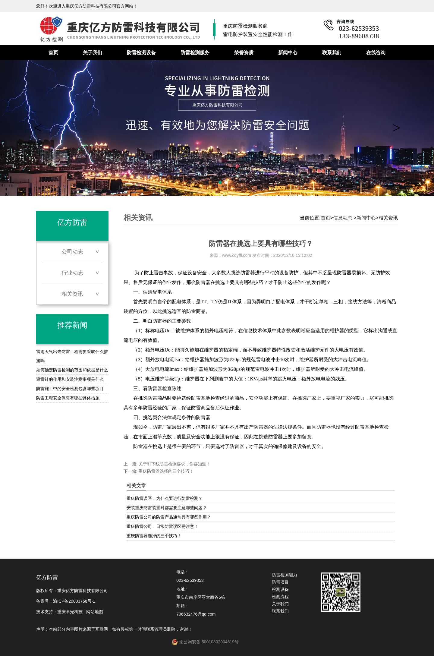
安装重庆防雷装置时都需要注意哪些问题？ (167, 507)
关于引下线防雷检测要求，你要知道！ (173, 464)
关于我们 (92, 52)
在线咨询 (375, 52)
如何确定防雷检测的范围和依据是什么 (72, 369)
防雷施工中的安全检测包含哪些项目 (70, 388)
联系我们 (331, 52)
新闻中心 (287, 52)
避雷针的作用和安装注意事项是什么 (70, 379)
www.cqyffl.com (236, 255)
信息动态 (342, 217)
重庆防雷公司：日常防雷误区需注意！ (162, 526)
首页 (53, 52)
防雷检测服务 (195, 52)
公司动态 (72, 252)
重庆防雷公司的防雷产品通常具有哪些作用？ (169, 517)
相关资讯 (72, 294)
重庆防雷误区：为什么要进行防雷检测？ (165, 498)
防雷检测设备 (141, 52)
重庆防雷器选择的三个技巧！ (165, 471)
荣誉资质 (243, 52)
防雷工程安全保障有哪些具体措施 (67, 398)
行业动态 (72, 273)
